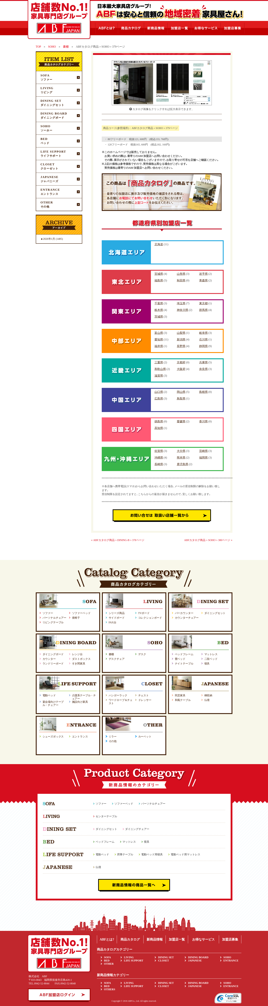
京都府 (181, 362)
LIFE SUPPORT (133, 960)
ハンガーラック (118, 695)
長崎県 (158, 464)
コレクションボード (150, 617)
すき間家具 (78, 663)
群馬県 (203, 309)
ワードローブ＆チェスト (121, 702)
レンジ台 (77, 654)
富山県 (158, 332)
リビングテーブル (53, 622)
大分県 (181, 450)
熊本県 (181, 457)
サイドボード (117, 617)
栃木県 (158, 309)
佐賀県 (158, 450)
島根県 (203, 391)
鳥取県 (181, 398)
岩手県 (203, 273)
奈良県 (203, 369)
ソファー (48, 613)
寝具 (207, 663)
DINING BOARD (198, 957)
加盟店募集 (230, 939)
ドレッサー (144, 700)
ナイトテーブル (184, 663)
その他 (113, 741)
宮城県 (158, 273)
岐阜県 (203, 332)
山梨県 (181, 332)
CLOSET (163, 960)
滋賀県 (158, 375)
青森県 (203, 280)
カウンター (49, 658)
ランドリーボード (53, 663)
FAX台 (112, 622)
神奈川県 (182, 309)
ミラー (113, 736)
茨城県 (158, 316)
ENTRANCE (231, 960)
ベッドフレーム (184, 654)
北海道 (158, 244)
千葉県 (158, 303)
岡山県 (181, 391)
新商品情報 (155, 939)
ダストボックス (81, 658)
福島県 (158, 280)
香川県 (203, 421)
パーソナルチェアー (55, 617)
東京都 (203, 303)
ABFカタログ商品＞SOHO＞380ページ (207, 540)
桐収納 (208, 695)
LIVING (129, 957)
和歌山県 (160, 369)
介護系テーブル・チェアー (84, 697)
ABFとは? (107, 939)
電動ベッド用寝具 (152, 854)
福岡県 (203, 457)
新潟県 (181, 339)
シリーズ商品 (117, 613)
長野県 (181, 346)
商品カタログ (130, 939)
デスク (142, 654)
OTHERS (109, 989)
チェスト (143, 695)
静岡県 (203, 346)
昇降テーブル (125, 854)
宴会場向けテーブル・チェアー (53, 703)
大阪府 (181, 369)
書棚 (111, 654)
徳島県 (158, 421)
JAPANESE (195, 960)
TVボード (144, 613)
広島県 (158, 398)
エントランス (80, 736)
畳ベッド (180, 658)
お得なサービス (203, 939)
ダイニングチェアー (137, 829)
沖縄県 (158, 457)
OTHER (109, 963)
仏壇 (207, 700)
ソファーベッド (81, 613)
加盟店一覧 (177, 939)
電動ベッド (49, 695)
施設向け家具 (80, 701)
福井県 (158, 346)
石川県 (203, 339)
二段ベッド (211, 658)
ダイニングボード (53, 654)
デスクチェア (117, 658)
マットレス (211, 654)
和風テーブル (183, 700)
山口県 (158, 391)
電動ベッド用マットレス (185, 854)
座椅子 (76, 617)
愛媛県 (181, 421)
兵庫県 (203, 362)
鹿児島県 (182, 464)
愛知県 (158, 339)
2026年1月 (49, 238)
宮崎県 (203, 450)
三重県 (158, 362)
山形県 (181, 273)
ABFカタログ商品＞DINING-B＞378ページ (118, 540)
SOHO (227, 957)
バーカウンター (184, 613)
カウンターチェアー (187, 617)
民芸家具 (180, 695)
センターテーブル (106, 816)
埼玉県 (181, 303)
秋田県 (181, 280)
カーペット (144, 736)
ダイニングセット (215, 613)
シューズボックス (53, 736)
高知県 (158, 428)
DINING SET (166, 957)
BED (107, 960)
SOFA (107, 957)
